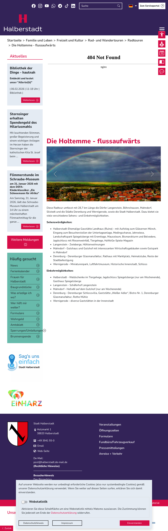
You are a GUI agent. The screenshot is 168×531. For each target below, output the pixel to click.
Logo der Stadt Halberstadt (23, 22)
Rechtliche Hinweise (46, 466)
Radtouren (135, 40)
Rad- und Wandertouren (105, 40)
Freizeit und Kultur (70, 40)
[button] (55, 173)
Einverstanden (134, 523)
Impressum (67, 523)
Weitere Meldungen (25, 239)
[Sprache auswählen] (132, 6)
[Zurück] (6, 528)
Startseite (14, 40)
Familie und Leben (39, 40)
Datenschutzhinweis (33, 523)
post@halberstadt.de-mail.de (50, 462)
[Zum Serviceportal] (152, 6)
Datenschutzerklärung (64, 513)
